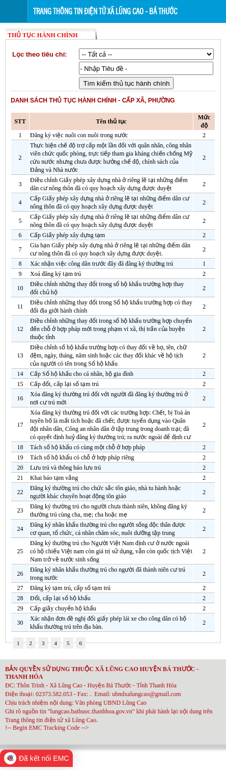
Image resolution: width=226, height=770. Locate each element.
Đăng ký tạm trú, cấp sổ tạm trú (70, 588)
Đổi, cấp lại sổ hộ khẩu (60, 598)
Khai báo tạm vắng (54, 477)
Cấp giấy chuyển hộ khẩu (63, 608)
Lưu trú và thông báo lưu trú (65, 467)
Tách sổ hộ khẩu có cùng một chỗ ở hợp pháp (87, 447)
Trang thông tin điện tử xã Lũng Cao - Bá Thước (105, 12)
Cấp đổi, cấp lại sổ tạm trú (64, 384)
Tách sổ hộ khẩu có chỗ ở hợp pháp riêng (82, 457)
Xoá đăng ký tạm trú (55, 273)
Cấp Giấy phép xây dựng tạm (67, 235)
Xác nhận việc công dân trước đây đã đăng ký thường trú (101, 263)
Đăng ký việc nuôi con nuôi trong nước (79, 135)
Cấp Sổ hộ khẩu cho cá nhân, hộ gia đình (81, 373)
